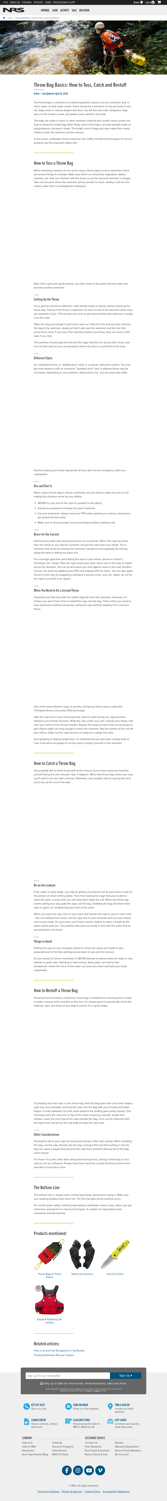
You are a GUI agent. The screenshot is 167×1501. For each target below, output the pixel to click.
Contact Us (91, 1442)
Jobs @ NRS (29, 1446)
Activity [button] (64, 10)
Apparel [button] (45, 10)
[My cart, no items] (160, 2)
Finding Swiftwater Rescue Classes (54, 1355)
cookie (96, 1391)
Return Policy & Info (96, 1454)
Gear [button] (55, 10)
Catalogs (57, 1442)
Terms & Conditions (48, 1491)
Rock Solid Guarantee (97, 1450)
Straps (38, 2)
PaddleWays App (64, 2)
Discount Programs (63, 1446)
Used (48, 2)
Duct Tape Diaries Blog (35, 1454)
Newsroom (28, 1450)
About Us (27, 1442)
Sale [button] (74, 10)
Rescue (15, 2)
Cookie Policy (92, 1491)
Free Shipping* (93, 1446)
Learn (10, 18)
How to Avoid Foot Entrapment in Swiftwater (59, 1350)
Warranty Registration (127, 1446)
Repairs (119, 1442)
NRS (5, 2)
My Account (122, 1454)
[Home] (4, 18)
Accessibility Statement (116, 1491)
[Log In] (151, 2)
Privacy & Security (72, 1491)
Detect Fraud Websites (128, 1450)
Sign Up (125, 1375)
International (59, 1450)
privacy (89, 1391)
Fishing (27, 2)
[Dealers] (140, 2)
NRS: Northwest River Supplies (13, 10)
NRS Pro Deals (60, 1454)
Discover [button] (84, 10)
